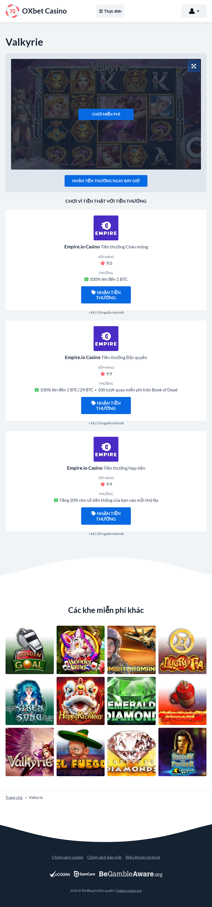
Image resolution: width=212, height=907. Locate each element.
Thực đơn (110, 11)
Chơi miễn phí (106, 114)
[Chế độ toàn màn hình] (194, 66)
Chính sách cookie (67, 857)
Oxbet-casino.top (129, 890)
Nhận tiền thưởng (106, 295)
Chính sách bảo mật (104, 857)
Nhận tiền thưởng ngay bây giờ (106, 180)
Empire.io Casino (82, 247)
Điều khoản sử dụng (143, 857)
